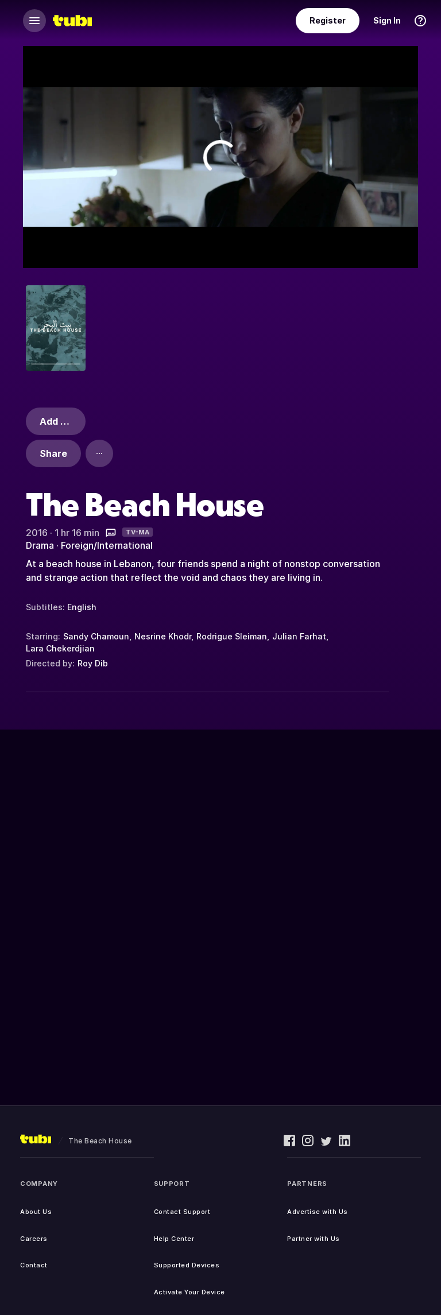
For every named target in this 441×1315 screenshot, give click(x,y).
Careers (34, 1239)
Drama (40, 545)
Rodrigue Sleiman (231, 636)
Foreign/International (107, 545)
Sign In (387, 20)
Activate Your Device (189, 1292)
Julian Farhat (299, 636)
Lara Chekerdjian (60, 648)
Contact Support (182, 1212)
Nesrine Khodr (162, 636)
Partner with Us (313, 1239)
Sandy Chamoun (96, 636)
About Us (36, 1212)
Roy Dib (93, 663)
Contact (34, 1265)
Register (328, 20)
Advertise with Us (317, 1212)
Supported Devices (187, 1265)
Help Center (174, 1239)
